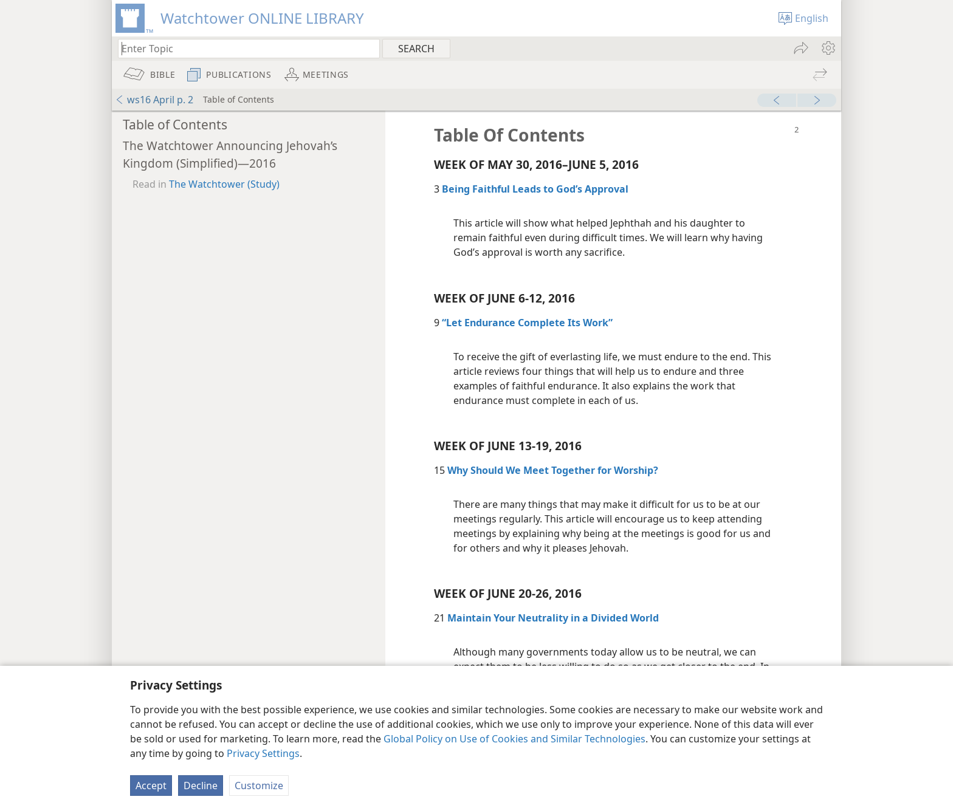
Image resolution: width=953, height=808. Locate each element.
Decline (201, 785)
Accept (151, 785)
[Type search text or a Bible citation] (243, 48)
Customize (259, 785)
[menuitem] (827, 48)
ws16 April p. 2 (154, 99)
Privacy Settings (263, 753)
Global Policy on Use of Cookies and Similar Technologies (514, 738)
